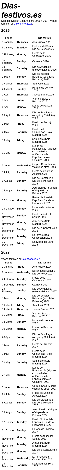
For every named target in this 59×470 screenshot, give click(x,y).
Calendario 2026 (23, 23)
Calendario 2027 (30, 259)
